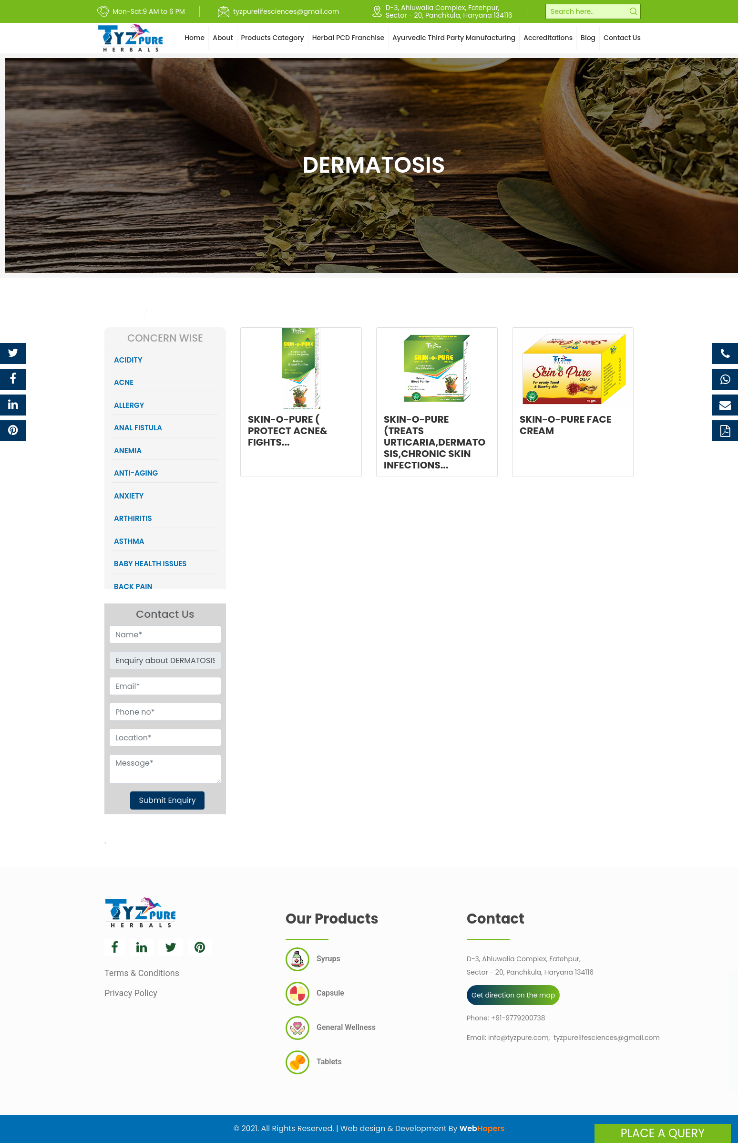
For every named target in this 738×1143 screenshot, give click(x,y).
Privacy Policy (130, 993)
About (223, 37)
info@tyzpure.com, (519, 1037)
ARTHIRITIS (133, 518)
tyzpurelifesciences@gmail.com (606, 1037)
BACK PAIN (133, 587)
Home (194, 37)
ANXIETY (129, 496)
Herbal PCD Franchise (348, 37)
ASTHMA (129, 541)
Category (122, 313)
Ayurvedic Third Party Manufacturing (453, 37)
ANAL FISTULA (138, 428)
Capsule (315, 994)
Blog (588, 37)
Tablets (314, 1062)
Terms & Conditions (141, 973)
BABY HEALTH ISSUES (150, 564)
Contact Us (622, 37)
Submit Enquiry (167, 800)
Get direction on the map (513, 995)
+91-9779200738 (518, 1018)
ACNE (123, 382)
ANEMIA (128, 451)
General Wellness (331, 1028)
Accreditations (548, 37)
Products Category (272, 37)
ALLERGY (129, 405)
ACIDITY (128, 360)
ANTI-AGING (136, 473)
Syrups (313, 959)
